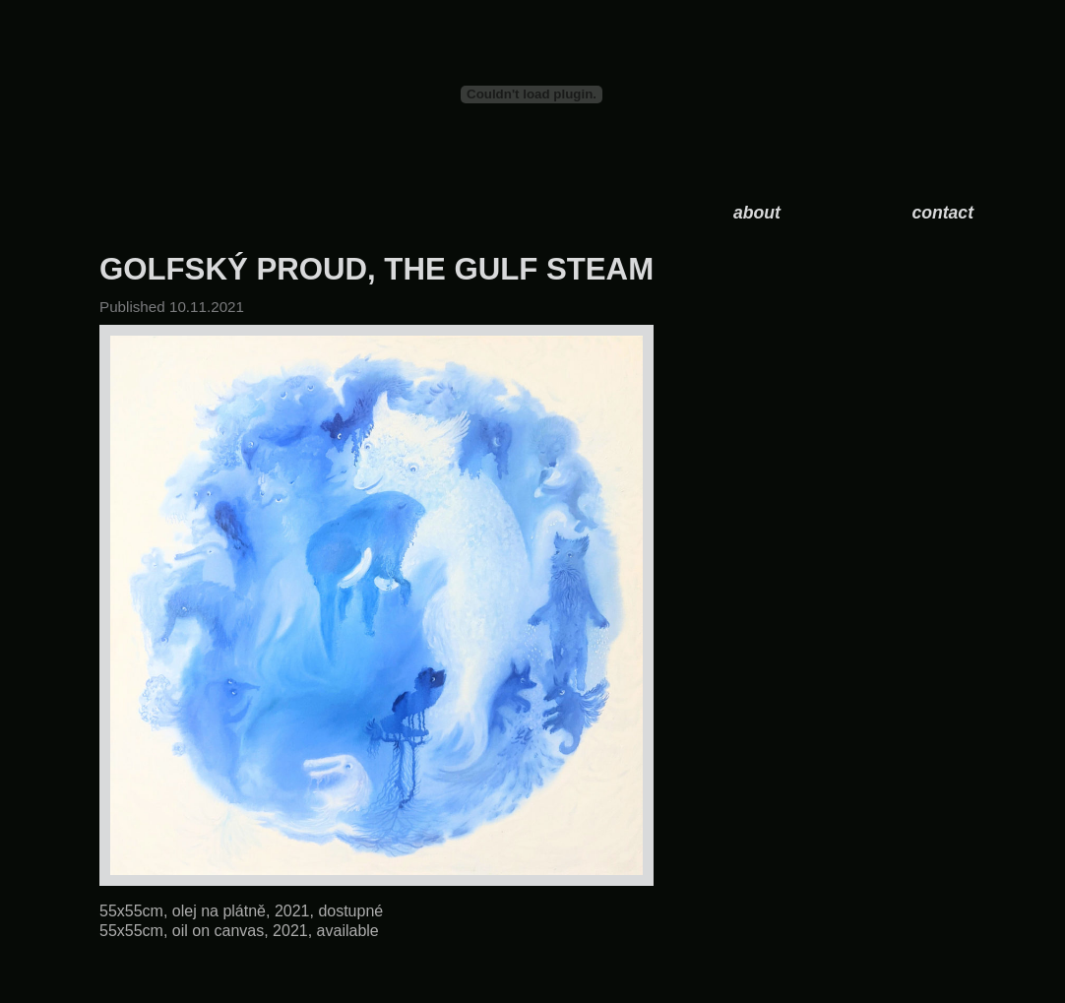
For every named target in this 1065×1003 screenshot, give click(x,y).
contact (942, 212)
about (757, 212)
